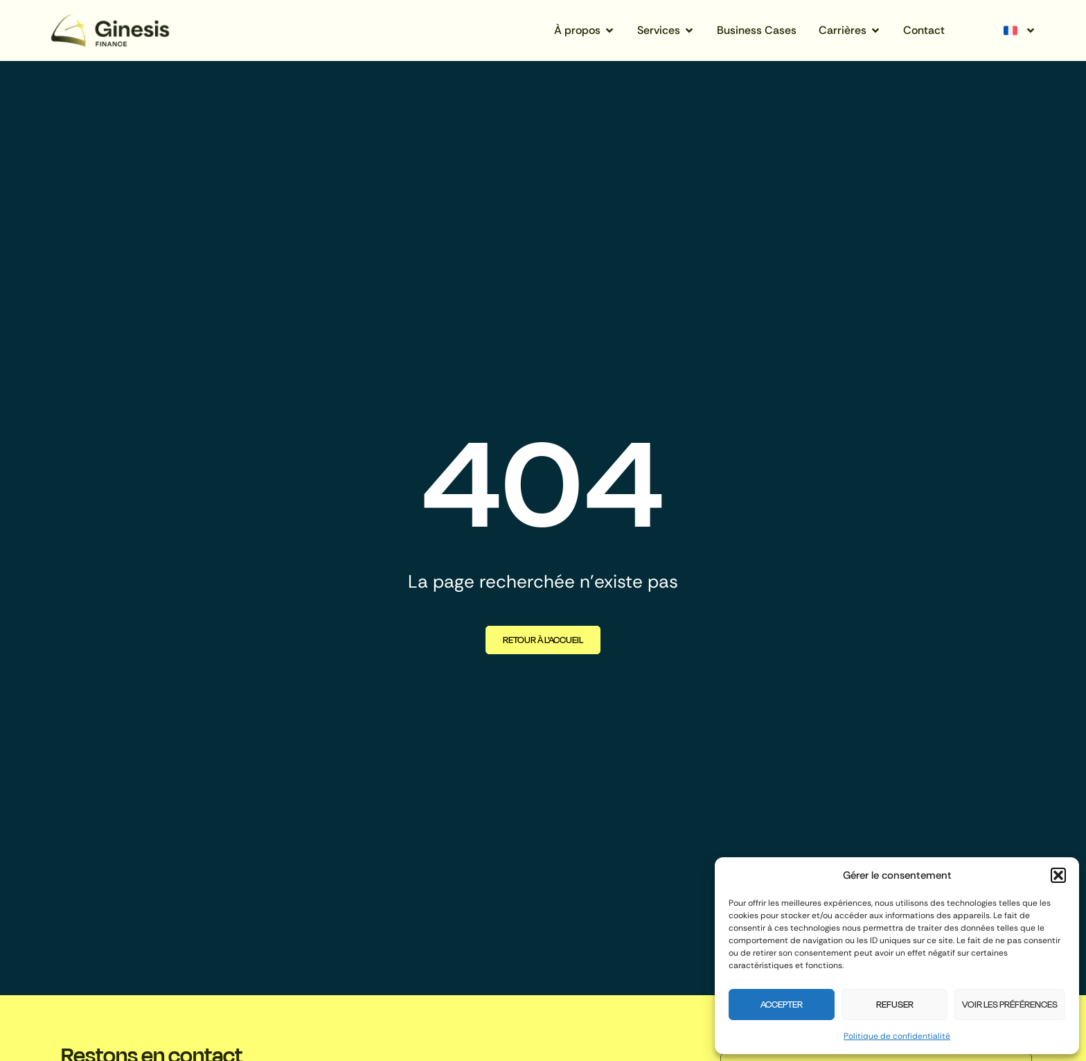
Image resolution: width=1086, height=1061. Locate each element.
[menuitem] (1018, 30)
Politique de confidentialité (897, 1036)
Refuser (895, 1004)
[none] (1018, 30)
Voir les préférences (1010, 1004)
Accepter (781, 1004)
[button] (1058, 875)
